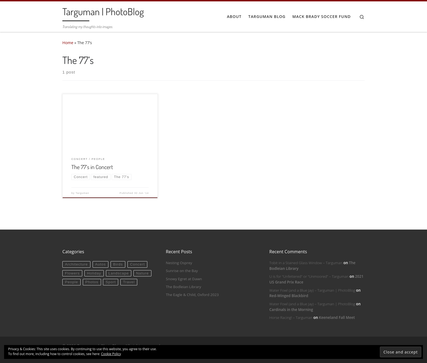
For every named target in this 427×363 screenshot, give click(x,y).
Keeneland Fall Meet (337, 317)
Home (67, 42)
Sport (111, 282)
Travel (129, 282)
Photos (91, 282)
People (71, 282)
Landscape (118, 273)
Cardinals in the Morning (291, 309)
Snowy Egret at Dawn (184, 278)
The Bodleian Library (183, 286)
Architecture (76, 264)
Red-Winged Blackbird (288, 295)
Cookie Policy (111, 354)
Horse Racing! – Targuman (290, 317)
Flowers (72, 273)
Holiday (94, 273)
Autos (100, 264)
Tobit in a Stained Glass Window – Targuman (305, 262)
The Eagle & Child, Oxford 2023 (192, 294)
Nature (142, 273)
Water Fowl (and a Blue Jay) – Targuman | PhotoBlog (312, 290)
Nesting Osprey (179, 262)
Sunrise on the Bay (182, 270)
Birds (118, 264)
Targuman (82, 193)
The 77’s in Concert (92, 166)
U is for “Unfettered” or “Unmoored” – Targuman (309, 276)
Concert (137, 264)
